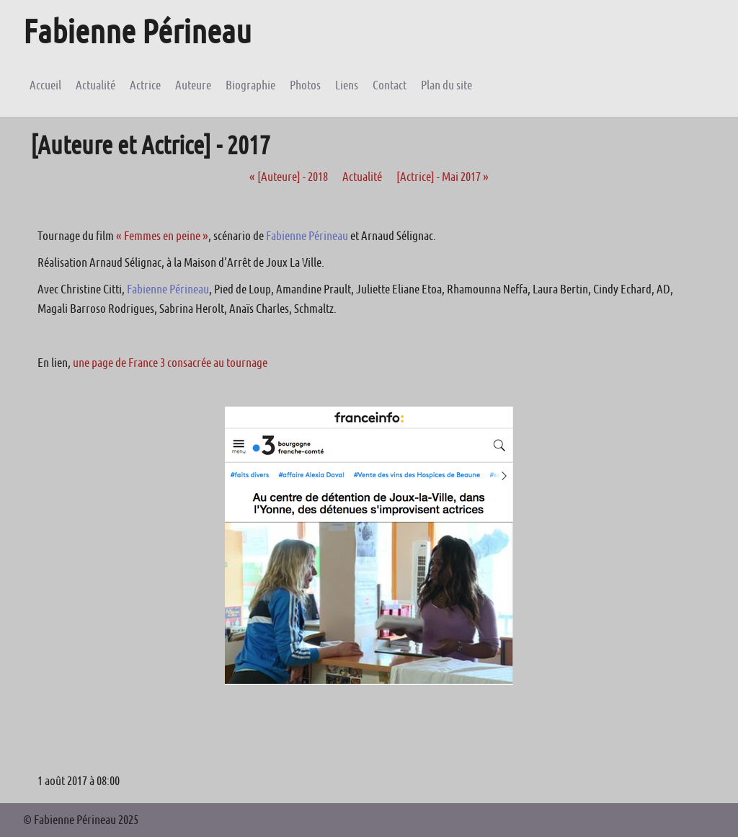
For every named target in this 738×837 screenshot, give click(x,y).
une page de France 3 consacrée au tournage (170, 363)
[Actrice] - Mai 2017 (442, 177)
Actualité (362, 177)
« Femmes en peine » (162, 236)
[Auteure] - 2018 (288, 177)
